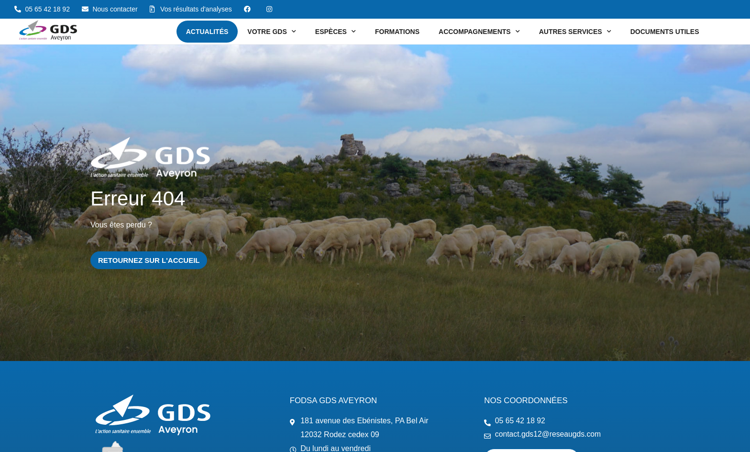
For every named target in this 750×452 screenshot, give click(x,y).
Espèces (335, 31)
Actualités (207, 31)
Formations (397, 31)
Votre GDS (271, 31)
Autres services (575, 31)
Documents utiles (664, 31)
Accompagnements (479, 31)
